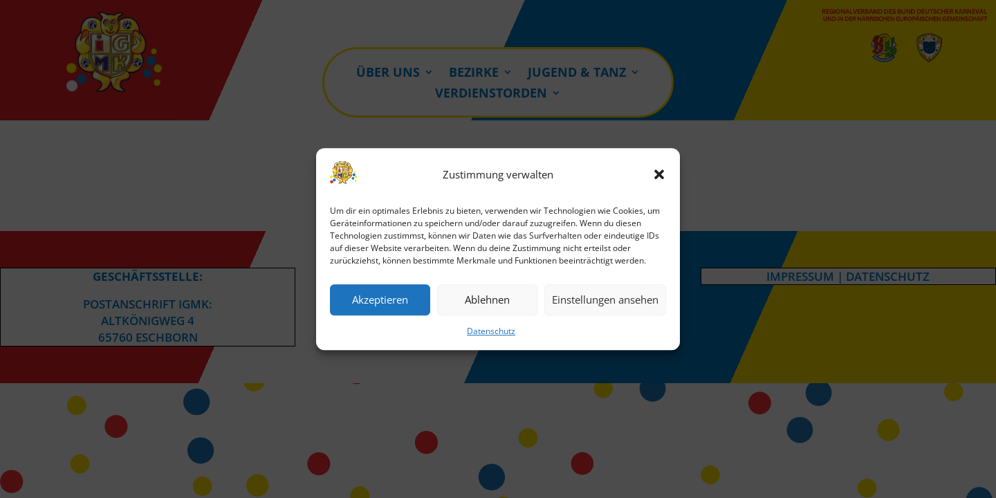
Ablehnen (487, 300)
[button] (659, 175)
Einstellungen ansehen (605, 300)
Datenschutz (491, 331)
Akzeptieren (380, 300)
